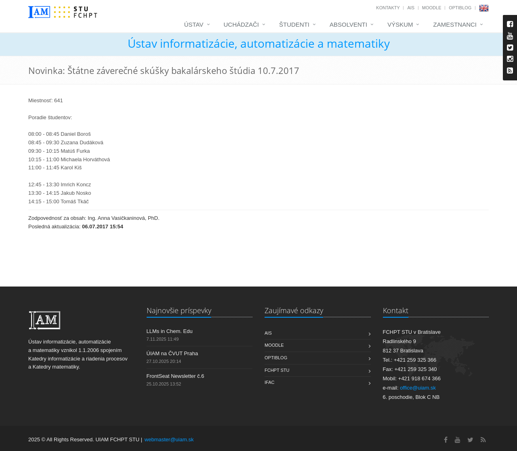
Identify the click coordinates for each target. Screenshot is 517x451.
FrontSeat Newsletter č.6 (175, 376)
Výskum (400, 24)
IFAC (269, 382)
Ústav (194, 24)
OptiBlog (460, 7)
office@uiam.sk (418, 388)
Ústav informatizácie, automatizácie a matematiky (259, 43)
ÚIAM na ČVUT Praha (172, 353)
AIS (410, 7)
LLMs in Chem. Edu (170, 331)
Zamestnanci (455, 24)
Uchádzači (241, 24)
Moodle (431, 7)
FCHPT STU (277, 370)
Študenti (294, 24)
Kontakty (387, 7)
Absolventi (348, 24)
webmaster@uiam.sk (169, 439)
